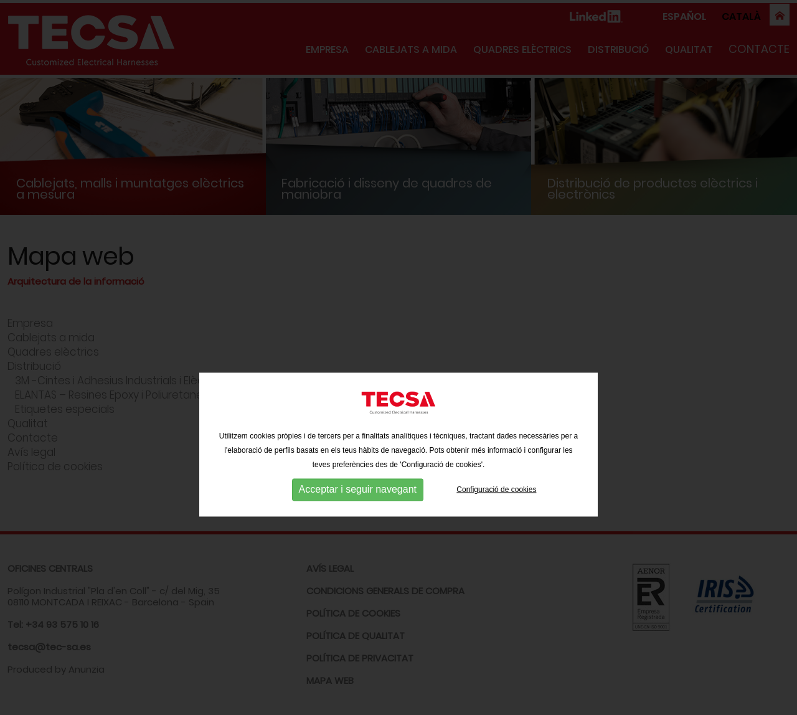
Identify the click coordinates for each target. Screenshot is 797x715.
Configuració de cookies (496, 508)
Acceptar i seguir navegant (358, 508)
